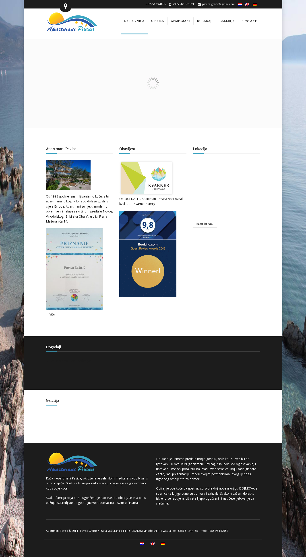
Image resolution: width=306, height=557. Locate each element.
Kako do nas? (204, 224)
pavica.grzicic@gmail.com (218, 4)
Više (52, 314)
